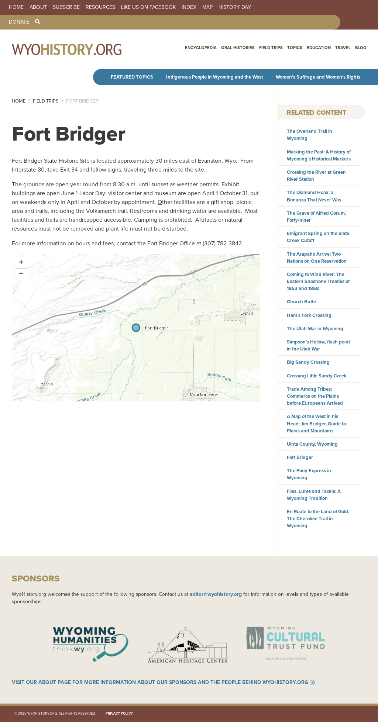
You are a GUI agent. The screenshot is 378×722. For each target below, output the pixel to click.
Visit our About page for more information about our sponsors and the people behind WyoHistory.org (160, 682)
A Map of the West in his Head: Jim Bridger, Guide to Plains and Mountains (316, 423)
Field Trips (271, 48)
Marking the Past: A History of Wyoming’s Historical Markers (319, 155)
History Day (235, 7)
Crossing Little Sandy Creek (317, 375)
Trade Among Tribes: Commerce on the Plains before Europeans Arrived (315, 396)
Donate (19, 22)
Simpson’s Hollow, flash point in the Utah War (318, 345)
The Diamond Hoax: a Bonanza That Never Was (314, 196)
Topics (294, 48)
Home (16, 7)
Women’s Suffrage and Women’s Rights (318, 76)
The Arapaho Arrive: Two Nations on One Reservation (317, 258)
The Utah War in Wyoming (315, 328)
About (38, 7)
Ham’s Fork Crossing (309, 315)
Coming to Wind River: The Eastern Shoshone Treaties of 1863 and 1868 (318, 281)
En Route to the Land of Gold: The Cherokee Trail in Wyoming (318, 518)
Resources (100, 7)
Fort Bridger (300, 457)
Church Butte (301, 301)
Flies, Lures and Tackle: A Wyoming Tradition (314, 495)
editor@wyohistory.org (216, 594)
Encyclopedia (201, 48)
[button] (21, 263)
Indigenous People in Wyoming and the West (214, 76)
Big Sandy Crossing (308, 362)
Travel (343, 48)
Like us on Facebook (148, 7)
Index (189, 7)
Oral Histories (238, 48)
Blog (360, 48)
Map (207, 7)
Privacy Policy (119, 713)
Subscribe (66, 7)
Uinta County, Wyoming (312, 444)
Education (319, 48)
